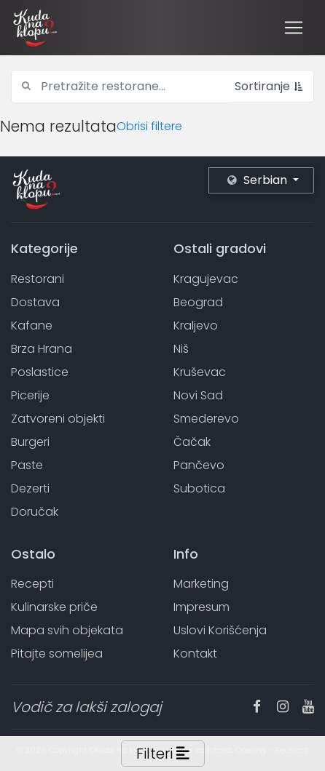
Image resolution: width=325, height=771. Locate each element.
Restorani (37, 279)
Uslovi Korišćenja (220, 630)
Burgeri (30, 442)
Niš (181, 348)
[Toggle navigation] (293, 27)
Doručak (34, 511)
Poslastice (39, 372)
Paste (27, 465)
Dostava (35, 302)
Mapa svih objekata (67, 630)
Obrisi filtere (149, 126)
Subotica (199, 488)
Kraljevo (195, 325)
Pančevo (198, 465)
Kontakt (195, 653)
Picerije (30, 395)
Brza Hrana (41, 348)
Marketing (201, 583)
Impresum (201, 607)
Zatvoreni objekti (58, 418)
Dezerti (30, 488)
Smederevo (206, 418)
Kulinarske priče (54, 607)
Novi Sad (198, 395)
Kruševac (199, 372)
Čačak (192, 442)
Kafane (31, 325)
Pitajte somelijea (57, 653)
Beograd (198, 302)
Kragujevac (205, 279)
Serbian (258, 180)
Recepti (32, 583)
